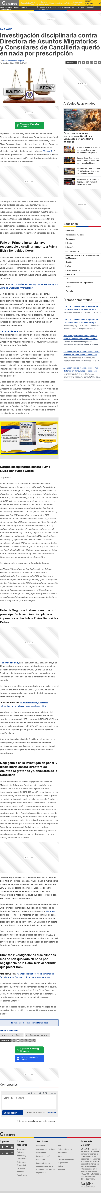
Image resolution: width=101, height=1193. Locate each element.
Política (68, 266)
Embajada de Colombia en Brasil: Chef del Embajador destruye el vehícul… (88, 160)
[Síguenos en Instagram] (2, 1121)
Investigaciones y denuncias (37, 1035)
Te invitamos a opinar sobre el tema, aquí (29, 1023)
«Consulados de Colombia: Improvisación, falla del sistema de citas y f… (88, 181)
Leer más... (91, 1147)
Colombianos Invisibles (77, 3)
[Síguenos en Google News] (11, 1115)
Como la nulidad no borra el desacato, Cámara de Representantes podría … (88, 150)
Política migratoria (39, 3)
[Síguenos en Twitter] (6, 1115)
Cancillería (6, 29)
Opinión (59, 3)
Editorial (67, 3)
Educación (70, 247)
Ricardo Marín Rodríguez (13, 60)
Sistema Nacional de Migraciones (79, 283)
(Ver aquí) (50, 911)
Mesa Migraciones (28, 3)
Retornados (49, 3)
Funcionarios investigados (11, 1035)
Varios (68, 287)
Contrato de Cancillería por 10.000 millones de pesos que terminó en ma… (88, 171)
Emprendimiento (72, 251)
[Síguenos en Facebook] (2, 1115)
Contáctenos (22, 1144)
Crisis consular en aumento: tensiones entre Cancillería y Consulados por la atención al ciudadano (78, 137)
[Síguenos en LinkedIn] (11, 1121)
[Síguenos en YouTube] (6, 1121)
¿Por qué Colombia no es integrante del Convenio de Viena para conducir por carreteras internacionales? (81, 309)
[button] (99, 3)
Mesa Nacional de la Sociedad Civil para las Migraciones (82, 256)
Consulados (17, 3)
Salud (68, 278)
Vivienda (69, 291)
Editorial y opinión (43, 1125)
